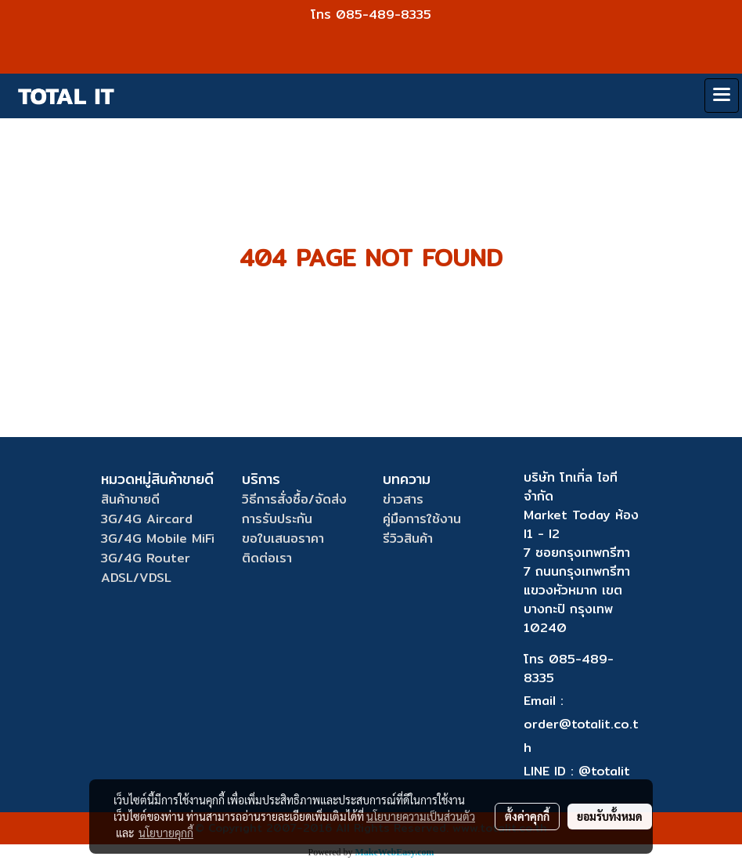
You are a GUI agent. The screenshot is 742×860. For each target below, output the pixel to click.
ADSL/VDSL (136, 577)
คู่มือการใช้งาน (422, 519)
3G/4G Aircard (147, 519)
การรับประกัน (277, 519)
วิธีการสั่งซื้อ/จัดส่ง (294, 499)
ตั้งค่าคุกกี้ (527, 816)
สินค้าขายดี (130, 499)
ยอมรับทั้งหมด (610, 816)
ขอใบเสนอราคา (283, 538)
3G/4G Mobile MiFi (157, 538)
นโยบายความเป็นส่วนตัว (420, 816)
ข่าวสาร (403, 499)
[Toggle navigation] (721, 95)
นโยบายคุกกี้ (166, 833)
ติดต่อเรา (267, 558)
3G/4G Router (145, 558)
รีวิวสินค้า (408, 538)
